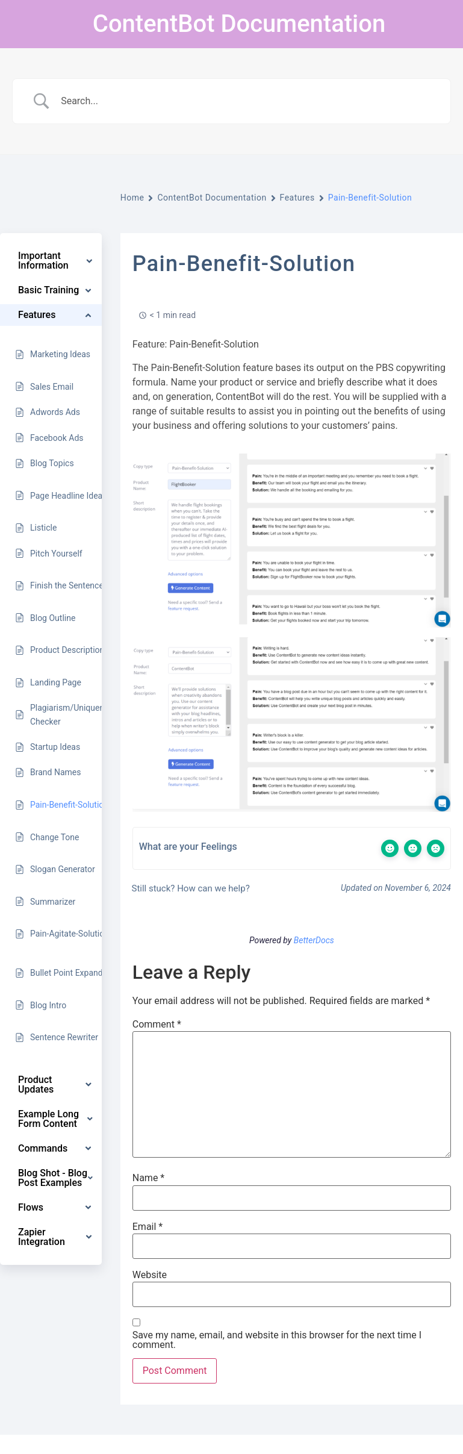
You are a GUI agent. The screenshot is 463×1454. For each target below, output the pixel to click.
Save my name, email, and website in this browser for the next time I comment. (276, 1340)
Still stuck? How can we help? (189, 888)
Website (149, 1275)
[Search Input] (246, 101)
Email (147, 1227)
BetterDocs (314, 940)
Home (132, 197)
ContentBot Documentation (239, 24)
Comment (156, 1024)
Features (297, 197)
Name (148, 1178)
